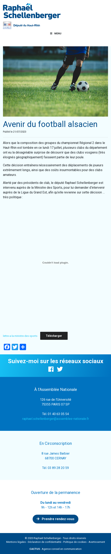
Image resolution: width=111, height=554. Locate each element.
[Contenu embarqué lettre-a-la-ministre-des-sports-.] (55, 263)
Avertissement (97, 541)
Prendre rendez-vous (55, 519)
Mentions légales (16, 541)
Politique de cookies (75, 541)
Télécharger (54, 335)
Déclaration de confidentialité (44, 541)
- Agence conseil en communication (55, 548)
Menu (55, 33)
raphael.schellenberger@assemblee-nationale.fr (55, 419)
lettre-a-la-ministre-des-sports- (20, 335)
